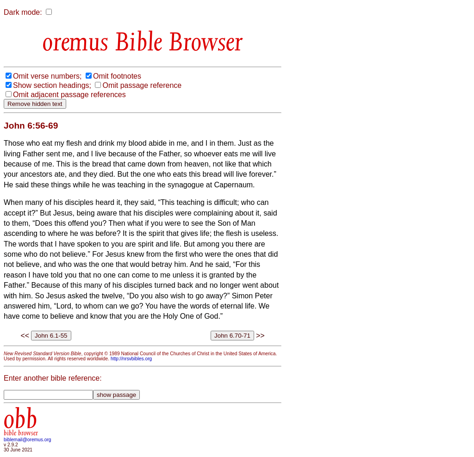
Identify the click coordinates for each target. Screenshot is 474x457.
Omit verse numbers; (47, 76)
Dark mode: (23, 12)
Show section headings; (52, 85)
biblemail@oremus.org (27, 439)
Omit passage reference (141, 85)
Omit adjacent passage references (69, 95)
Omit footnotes (117, 76)
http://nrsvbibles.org (131, 358)
